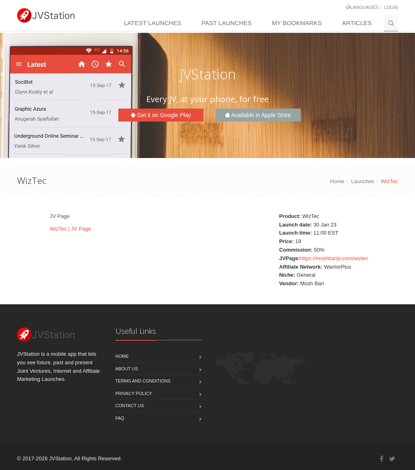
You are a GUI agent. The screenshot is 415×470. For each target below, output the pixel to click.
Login (391, 7)
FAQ (120, 418)
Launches (362, 181)
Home (337, 181)
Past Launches (226, 22)
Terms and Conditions (143, 380)
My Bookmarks (297, 22)
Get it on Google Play (161, 115)
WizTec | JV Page (70, 229)
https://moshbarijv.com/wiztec (334, 258)
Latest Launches (152, 22)
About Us (127, 368)
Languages (364, 7)
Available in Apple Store (258, 115)
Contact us (130, 405)
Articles (357, 22)
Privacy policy (134, 393)
